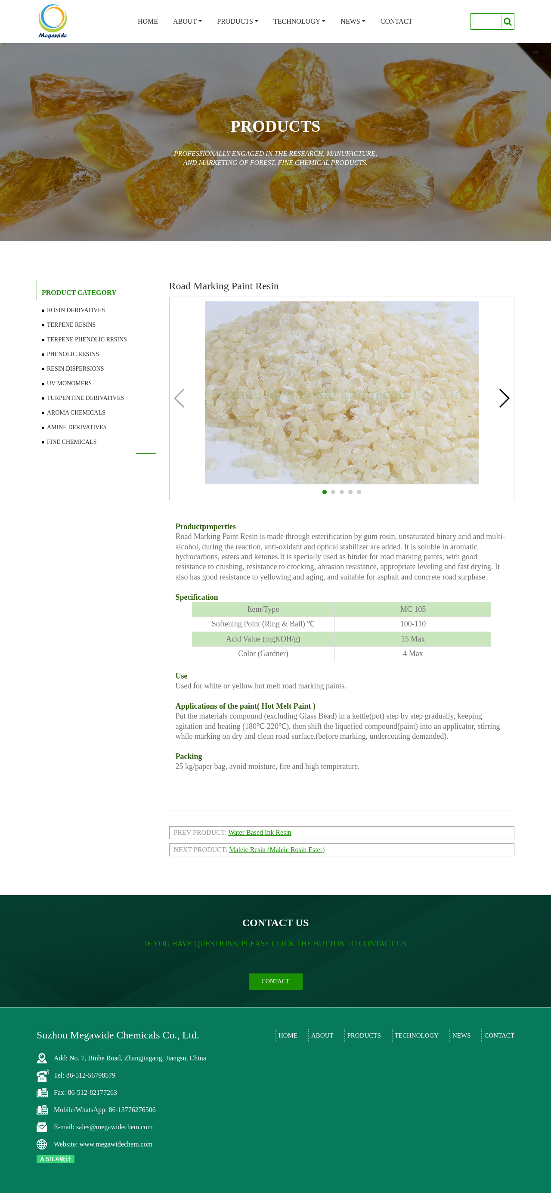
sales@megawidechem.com (114, 1127)
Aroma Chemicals (76, 412)
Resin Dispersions (75, 369)
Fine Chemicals (72, 442)
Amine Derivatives (77, 427)
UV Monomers (69, 383)
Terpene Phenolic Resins (87, 339)
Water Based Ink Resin (259, 832)
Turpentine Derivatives (85, 398)
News (350, 21)
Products (235, 21)
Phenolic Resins (73, 354)
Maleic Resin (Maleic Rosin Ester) (277, 849)
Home (148, 21)
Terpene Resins (71, 325)
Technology (296, 21)
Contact (396, 21)
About (185, 21)
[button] (324, 492)
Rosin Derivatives (76, 310)
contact (276, 981)
